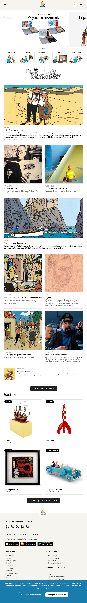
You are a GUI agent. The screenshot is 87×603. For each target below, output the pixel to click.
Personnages (11, 561)
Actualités (10, 566)
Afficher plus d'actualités (43, 388)
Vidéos (8, 575)
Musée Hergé (52, 556)
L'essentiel (10, 556)
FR (81, 5)
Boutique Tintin (53, 558)
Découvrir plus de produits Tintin (43, 501)
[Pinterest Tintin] (27, 527)
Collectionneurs (12, 573)
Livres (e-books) (12, 578)
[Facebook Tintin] (7, 527)
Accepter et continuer (57, 595)
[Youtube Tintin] (22, 527)
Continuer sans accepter (31, 595)
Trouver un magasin (55, 572)
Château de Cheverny (55, 563)
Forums (9, 571)
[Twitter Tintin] (17, 527)
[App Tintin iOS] (12, 545)
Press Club (51, 574)
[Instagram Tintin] (12, 527)
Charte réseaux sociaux (56, 579)
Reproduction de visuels (56, 577)
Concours (10, 568)
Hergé (8, 563)
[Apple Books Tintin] (28, 545)
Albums (9, 558)
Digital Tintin (52, 561)
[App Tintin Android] (45, 545)
